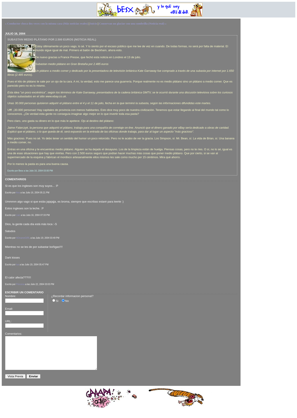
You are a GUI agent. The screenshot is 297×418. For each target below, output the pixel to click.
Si (57, 301)
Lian (18, 215)
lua (17, 264)
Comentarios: (13, 333)
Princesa (20, 284)
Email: (9, 308)
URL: (8, 321)
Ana (18, 192)
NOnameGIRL (23, 238)
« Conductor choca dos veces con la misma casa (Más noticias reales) (46, 23)
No (67, 301)
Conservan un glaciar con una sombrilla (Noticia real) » (133, 23)
